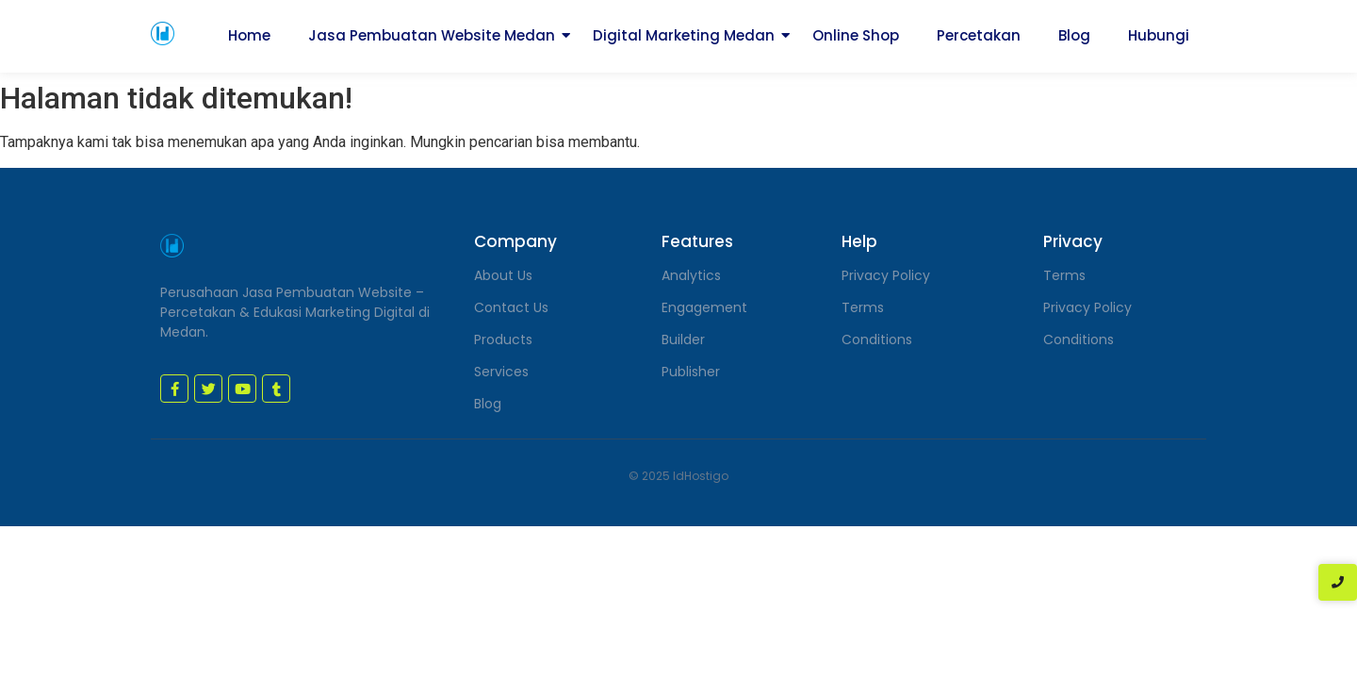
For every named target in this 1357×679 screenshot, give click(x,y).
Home (249, 35)
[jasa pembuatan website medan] (162, 33)
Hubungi (1158, 35)
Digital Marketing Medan (684, 35)
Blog (1074, 35)
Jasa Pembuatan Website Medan (431, 35)
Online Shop (855, 35)
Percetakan (979, 35)
